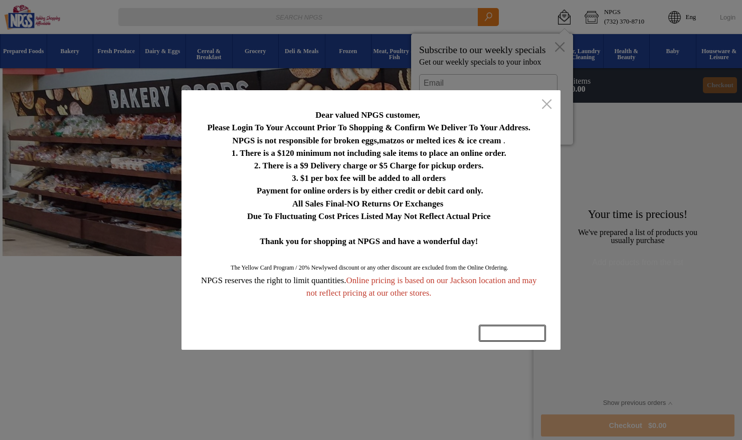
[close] (546, 105)
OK (512, 333)
